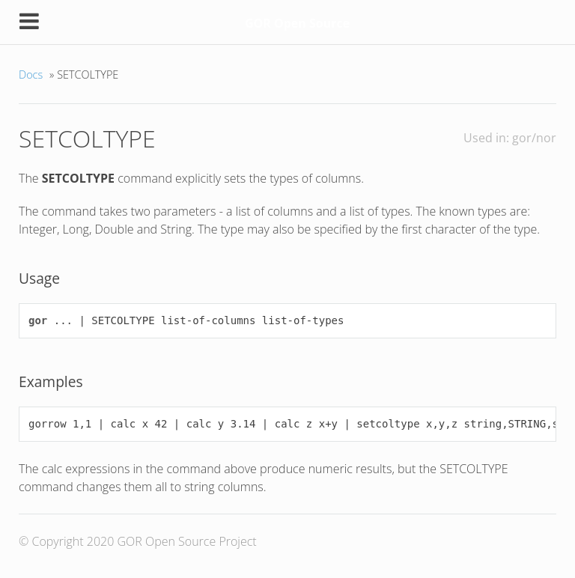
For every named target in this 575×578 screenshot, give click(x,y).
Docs (31, 74)
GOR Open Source (297, 23)
